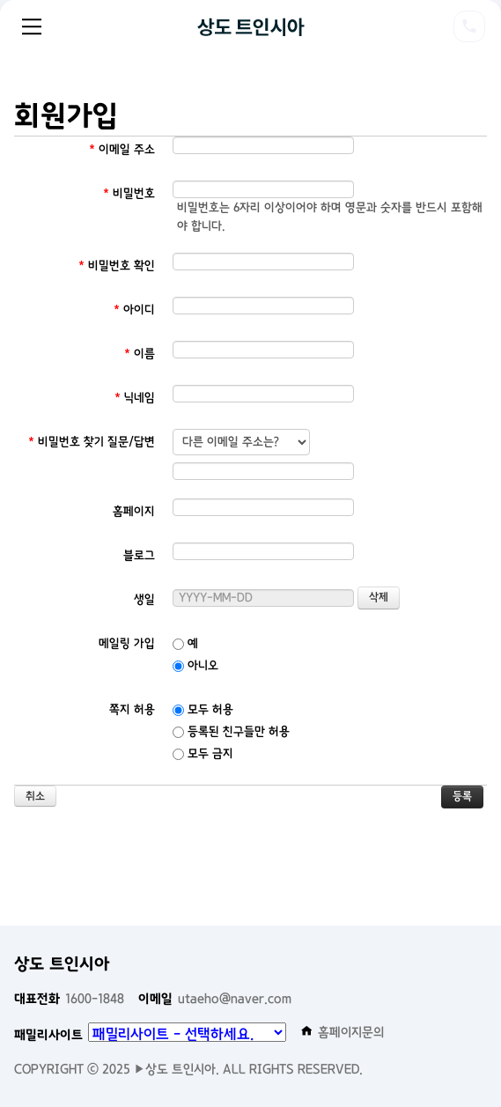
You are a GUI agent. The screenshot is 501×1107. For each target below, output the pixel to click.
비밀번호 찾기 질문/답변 (91, 441)
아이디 (134, 309)
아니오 (195, 665)
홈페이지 (134, 511)
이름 (139, 353)
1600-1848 (69, 998)
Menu (31, 26)
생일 (144, 599)
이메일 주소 (122, 149)
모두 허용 (203, 709)
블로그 (139, 555)
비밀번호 (129, 193)
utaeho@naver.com (214, 998)
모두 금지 (203, 753)
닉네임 (134, 397)
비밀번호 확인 (116, 265)
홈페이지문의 (342, 1032)
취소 (35, 796)
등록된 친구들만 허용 (231, 731)
